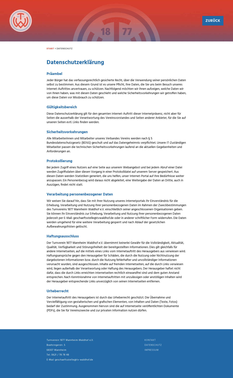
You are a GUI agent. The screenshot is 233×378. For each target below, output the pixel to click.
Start (50, 49)
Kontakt (150, 340)
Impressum (152, 350)
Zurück (212, 21)
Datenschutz (153, 345)
